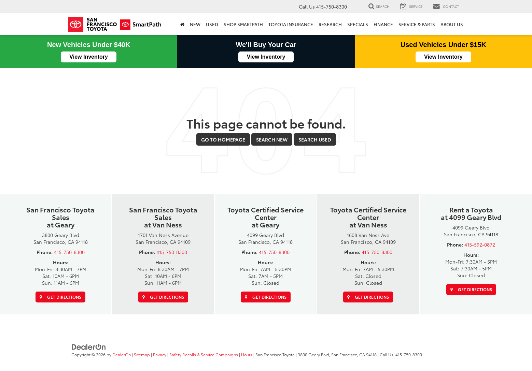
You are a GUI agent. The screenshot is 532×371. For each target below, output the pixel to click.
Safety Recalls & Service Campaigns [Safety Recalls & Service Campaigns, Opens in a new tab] (203, 354)
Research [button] (330, 24)
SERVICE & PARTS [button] (416, 24)
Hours (246, 354)
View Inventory (88, 57)
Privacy (159, 354)
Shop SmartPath (243, 24)
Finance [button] (383, 24)
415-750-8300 (69, 252)
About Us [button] (451, 24)
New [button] (195, 24)
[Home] (182, 24)
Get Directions (60, 297)
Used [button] (212, 24)
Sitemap (142, 354)
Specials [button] (357, 24)
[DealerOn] (88, 346)
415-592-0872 (479, 244)
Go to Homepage (223, 139)
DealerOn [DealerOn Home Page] (121, 354)
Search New (272, 139)
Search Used (314, 139)
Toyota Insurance (290, 24)
